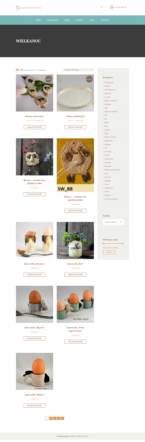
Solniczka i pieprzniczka (113, 170)
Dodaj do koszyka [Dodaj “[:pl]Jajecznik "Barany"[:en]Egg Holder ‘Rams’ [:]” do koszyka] (34, 276)
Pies (105, 148)
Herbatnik (108, 104)
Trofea (106, 191)
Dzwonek (107, 97)
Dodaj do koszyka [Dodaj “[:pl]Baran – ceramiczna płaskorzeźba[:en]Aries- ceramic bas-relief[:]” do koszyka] (34, 195)
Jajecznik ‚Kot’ (75, 264)
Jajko (106, 108)
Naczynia (107, 144)
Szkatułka (108, 181)
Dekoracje (108, 93)
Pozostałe (108, 151)
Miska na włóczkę (110, 137)
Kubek (106, 122)
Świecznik (107, 177)
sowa (106, 173)
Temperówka (109, 188)
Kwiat (106, 126)
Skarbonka (108, 166)
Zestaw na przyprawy (112, 199)
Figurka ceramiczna (111, 101)
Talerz (106, 184)
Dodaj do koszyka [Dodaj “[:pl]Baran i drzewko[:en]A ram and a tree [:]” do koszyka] (34, 128)
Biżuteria (107, 86)
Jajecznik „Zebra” (34, 396)
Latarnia (107, 130)
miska (106, 133)
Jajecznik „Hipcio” (35, 329)
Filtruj (109, 253)
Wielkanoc (108, 195)
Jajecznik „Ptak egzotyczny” (75, 330)
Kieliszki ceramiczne (111, 111)
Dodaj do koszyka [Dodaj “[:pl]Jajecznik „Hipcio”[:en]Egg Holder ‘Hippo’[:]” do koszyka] (34, 340)
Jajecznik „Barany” (34, 264)
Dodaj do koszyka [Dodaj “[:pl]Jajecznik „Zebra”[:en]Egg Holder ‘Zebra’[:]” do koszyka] (34, 408)
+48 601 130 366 (35, 7)
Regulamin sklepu (62, 438)
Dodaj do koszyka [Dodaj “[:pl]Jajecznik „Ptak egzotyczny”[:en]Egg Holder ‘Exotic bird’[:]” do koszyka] (75, 343)
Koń (105, 115)
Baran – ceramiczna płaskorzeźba (34, 182)
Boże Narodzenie (110, 90)
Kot (105, 119)
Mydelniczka (109, 141)
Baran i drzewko (35, 116)
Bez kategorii (109, 82)
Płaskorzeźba (109, 159)
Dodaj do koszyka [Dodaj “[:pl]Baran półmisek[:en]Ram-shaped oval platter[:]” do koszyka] (75, 128)
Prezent (107, 155)
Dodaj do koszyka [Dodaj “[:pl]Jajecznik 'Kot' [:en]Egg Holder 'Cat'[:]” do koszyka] (75, 276)
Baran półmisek (75, 116)
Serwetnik (108, 162)
